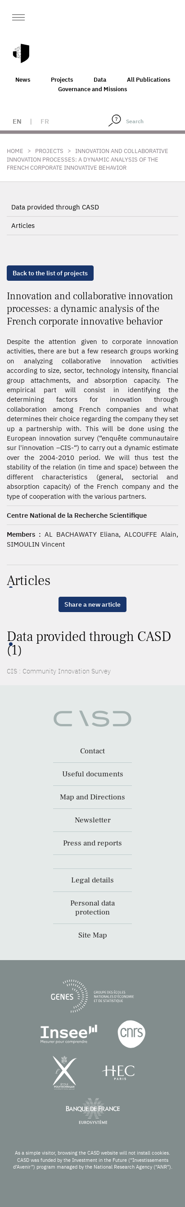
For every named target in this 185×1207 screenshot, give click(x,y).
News (22, 79)
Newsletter (93, 820)
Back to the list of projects (50, 273)
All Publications (148, 79)
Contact (92, 751)
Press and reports (92, 843)
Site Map (92, 935)
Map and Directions (92, 797)
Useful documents (92, 774)
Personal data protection (92, 907)
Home (15, 151)
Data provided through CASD (55, 207)
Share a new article (92, 604)
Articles (23, 225)
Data (100, 79)
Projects (62, 79)
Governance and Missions (92, 89)
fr (45, 121)
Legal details (92, 880)
